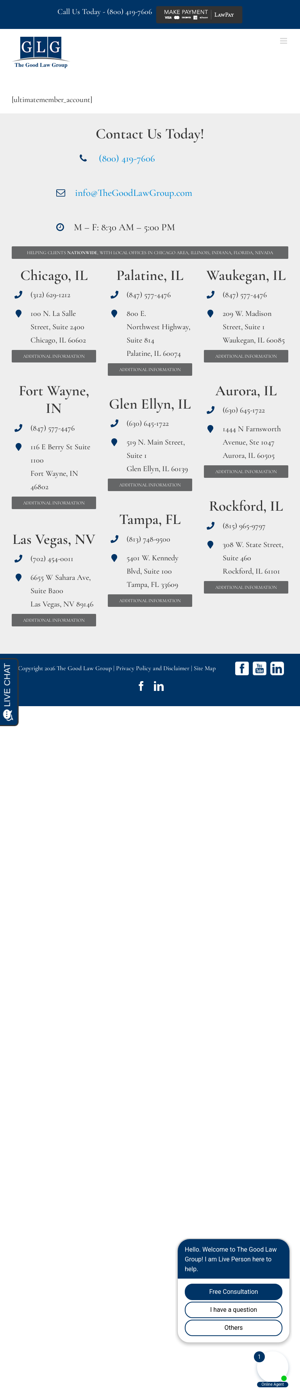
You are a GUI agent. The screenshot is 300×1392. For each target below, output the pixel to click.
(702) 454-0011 (51, 558)
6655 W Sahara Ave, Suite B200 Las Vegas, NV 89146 (61, 591)
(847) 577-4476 (52, 428)
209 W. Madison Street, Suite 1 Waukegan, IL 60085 (254, 327)
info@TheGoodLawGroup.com (133, 193)
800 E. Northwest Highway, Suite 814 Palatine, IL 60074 (158, 333)
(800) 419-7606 (129, 11)
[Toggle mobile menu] (284, 41)
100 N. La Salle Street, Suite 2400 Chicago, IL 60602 (58, 327)
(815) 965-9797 (244, 526)
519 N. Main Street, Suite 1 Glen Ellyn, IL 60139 (157, 456)
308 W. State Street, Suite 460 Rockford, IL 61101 (253, 558)
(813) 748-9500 (148, 539)
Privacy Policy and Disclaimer (152, 668)
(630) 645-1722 (148, 423)
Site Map (205, 668)
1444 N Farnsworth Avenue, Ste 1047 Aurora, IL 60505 (252, 442)
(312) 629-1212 (50, 295)
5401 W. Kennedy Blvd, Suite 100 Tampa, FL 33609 (153, 571)
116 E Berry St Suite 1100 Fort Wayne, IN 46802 (60, 467)
